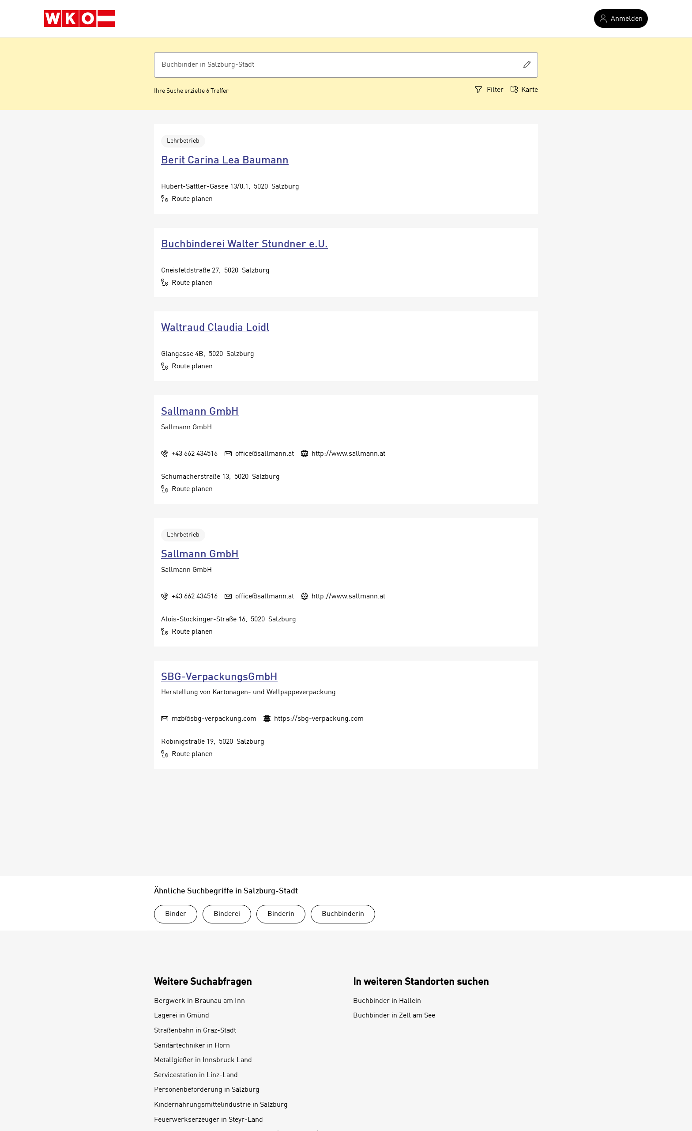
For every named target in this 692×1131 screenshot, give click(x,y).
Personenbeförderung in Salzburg (207, 1089)
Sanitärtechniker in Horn (192, 1045)
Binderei (227, 914)
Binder (175, 914)
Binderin (280, 914)
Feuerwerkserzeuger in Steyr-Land (208, 1119)
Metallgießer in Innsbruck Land (203, 1060)
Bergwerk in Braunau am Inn (199, 1001)
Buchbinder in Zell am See (394, 1015)
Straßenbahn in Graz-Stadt (195, 1030)
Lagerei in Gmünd (181, 1015)
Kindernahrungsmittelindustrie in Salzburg (221, 1104)
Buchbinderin (343, 914)
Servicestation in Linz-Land (196, 1075)
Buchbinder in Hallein (387, 1001)
